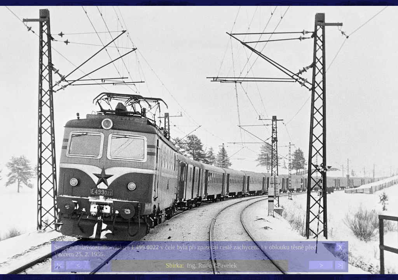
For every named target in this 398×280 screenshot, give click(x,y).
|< (59, 265)
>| (340, 265)
